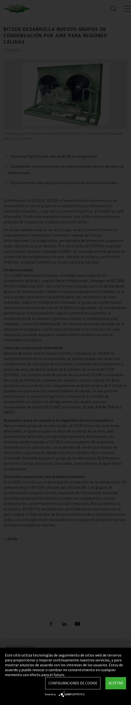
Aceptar (116, 683)
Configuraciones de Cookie (72, 683)
